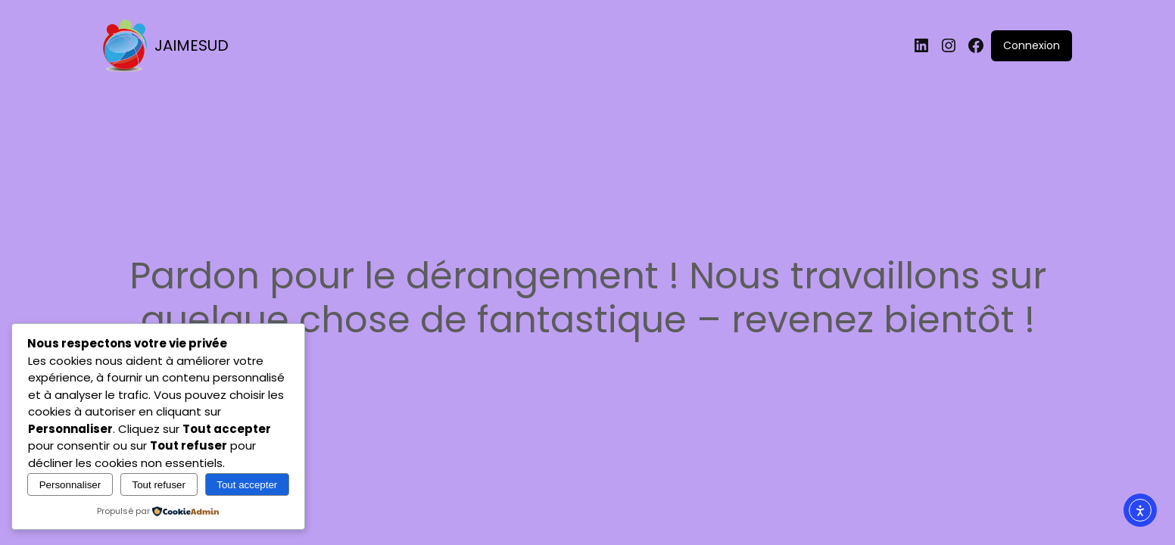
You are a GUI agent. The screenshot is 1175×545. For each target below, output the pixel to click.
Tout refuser (158, 484)
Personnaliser (70, 484)
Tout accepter (247, 484)
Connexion (1031, 45)
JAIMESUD (191, 45)
